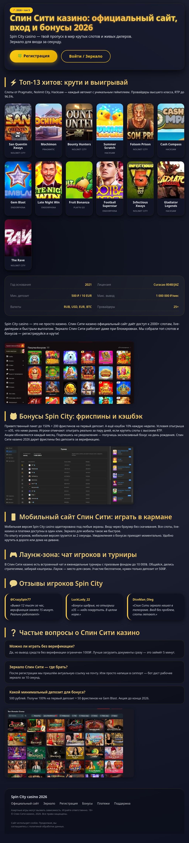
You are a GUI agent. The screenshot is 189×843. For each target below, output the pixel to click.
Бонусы (87, 803)
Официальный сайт (25, 803)
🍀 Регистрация (34, 55)
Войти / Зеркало (86, 56)
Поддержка (122, 803)
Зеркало (49, 803)
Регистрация (69, 803)
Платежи (103, 803)
